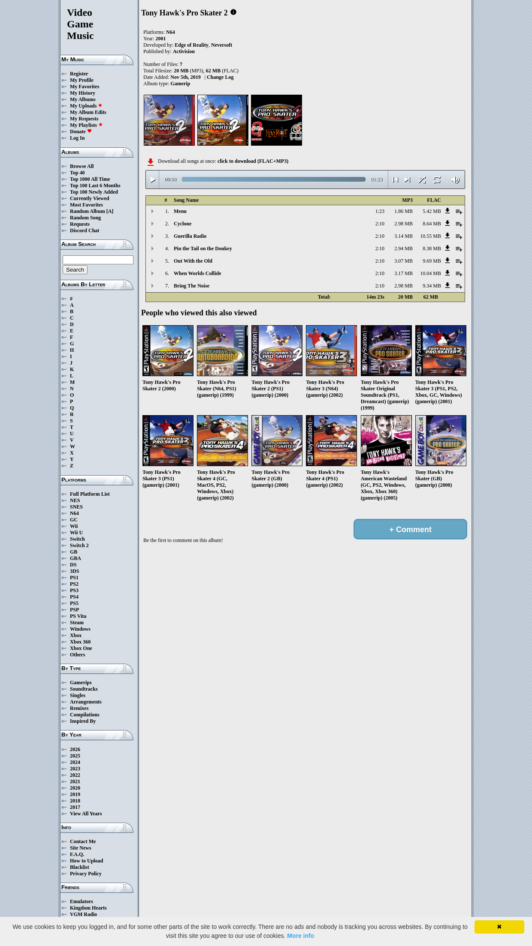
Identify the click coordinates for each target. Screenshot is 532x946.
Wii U (76, 533)
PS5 (74, 603)
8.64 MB (432, 224)
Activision (184, 51)
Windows (80, 629)
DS (73, 565)
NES (75, 500)
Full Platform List (90, 494)
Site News (80, 848)
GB (73, 552)
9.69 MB (432, 261)
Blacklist (79, 867)
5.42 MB (432, 211)
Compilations (85, 715)
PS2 (74, 584)
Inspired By (83, 721)
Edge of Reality (192, 45)
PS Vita (78, 616)
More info (300, 935)
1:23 (379, 211)
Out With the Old (193, 261)
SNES (76, 507)
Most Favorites (86, 205)
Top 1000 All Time (90, 179)
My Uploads (86, 106)
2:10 (379, 224)
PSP (74, 610)
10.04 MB (430, 273)
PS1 (74, 578)
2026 (75, 749)
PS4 (74, 597)
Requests (80, 224)
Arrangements (86, 702)
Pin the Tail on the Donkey (203, 248)
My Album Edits (88, 112)
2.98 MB (403, 224)
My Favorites (84, 87)
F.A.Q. (77, 854)
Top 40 (77, 173)
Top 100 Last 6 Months (95, 186)
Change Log (220, 77)
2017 (75, 807)
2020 (75, 788)
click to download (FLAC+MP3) (253, 161)
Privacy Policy (86, 874)
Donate (81, 132)
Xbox (76, 635)
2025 (75, 756)
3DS (74, 571)
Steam (77, 623)
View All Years (86, 814)
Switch (77, 539)
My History (82, 93)
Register (79, 74)
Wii (74, 526)
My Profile (82, 80)
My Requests (84, 119)
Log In (77, 138)
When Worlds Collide (197, 273)
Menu (180, 211)
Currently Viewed (89, 198)
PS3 (74, 590)
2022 (75, 775)
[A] (110, 211)
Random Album (87, 211)
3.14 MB (403, 236)
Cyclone (182, 224)
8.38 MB (432, 248)
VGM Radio (83, 914)
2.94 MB (403, 248)
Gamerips (81, 683)
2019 (75, 794)
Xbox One (81, 648)
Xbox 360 (80, 642)
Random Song (85, 218)
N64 (74, 513)
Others (77, 655)
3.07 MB (403, 261)
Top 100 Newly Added (94, 192)
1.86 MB (403, 211)
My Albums (83, 99)
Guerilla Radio (190, 236)
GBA (75, 558)
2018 (75, 801)
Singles (77, 695)
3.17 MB (403, 273)
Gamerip (180, 84)
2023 (75, 769)
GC (74, 520)
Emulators (81, 901)
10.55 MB (430, 236)
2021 (75, 781)
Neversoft (221, 45)
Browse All (82, 166)
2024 (75, 762)
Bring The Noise (191, 286)
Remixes (79, 708)
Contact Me (83, 841)
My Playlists (86, 125)
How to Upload (86, 861)
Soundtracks (84, 689)
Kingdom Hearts (88, 908)
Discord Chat (84, 231)
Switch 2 (79, 545)
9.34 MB (432, 286)
